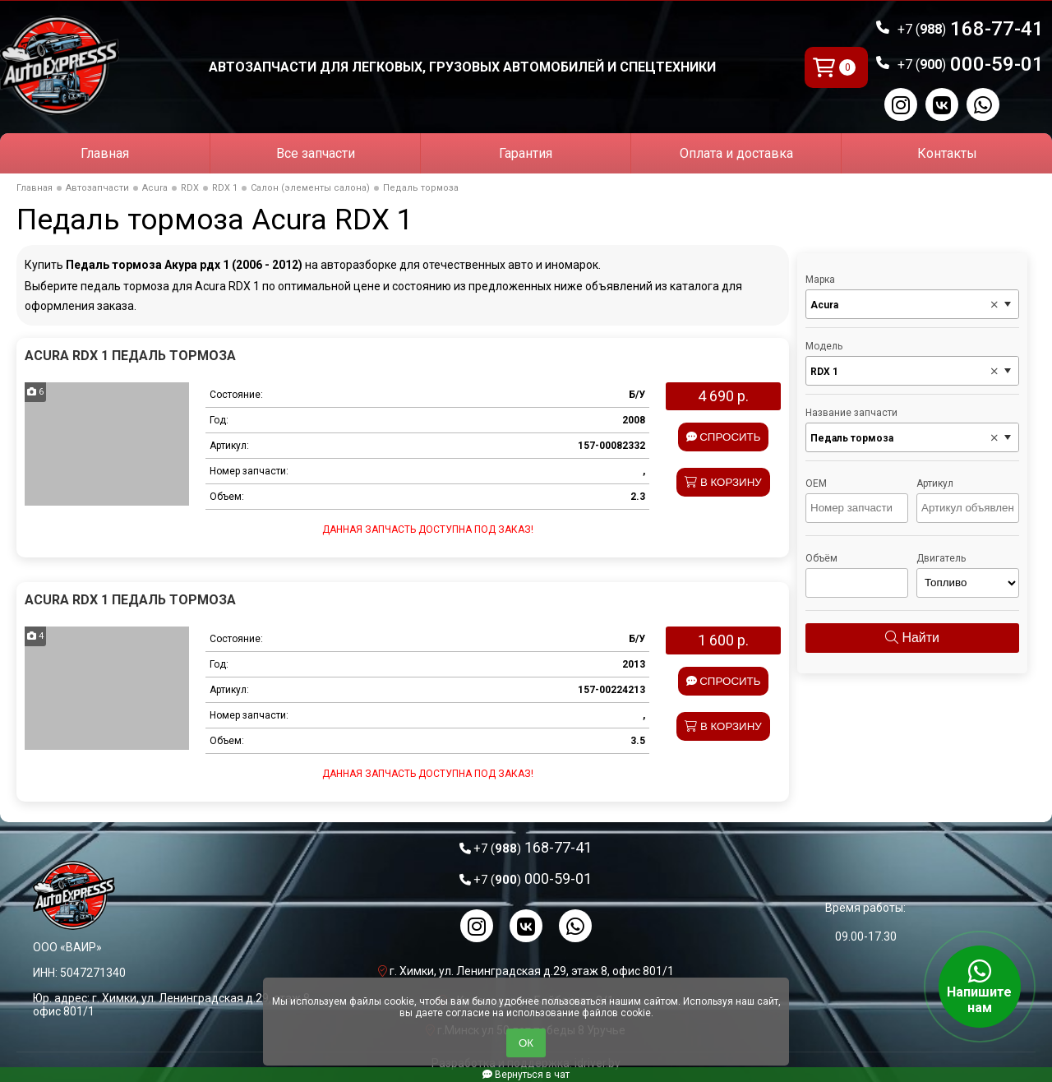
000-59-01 (970, 64)
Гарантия (525, 153)
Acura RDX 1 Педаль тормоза (130, 355)
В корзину (723, 482)
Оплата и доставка (736, 153)
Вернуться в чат (526, 1074)
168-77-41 (970, 28)
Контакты (947, 153)
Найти (912, 638)
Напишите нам (980, 987)
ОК (526, 1043)
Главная (105, 153)
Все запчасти (315, 153)
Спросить (723, 437)
